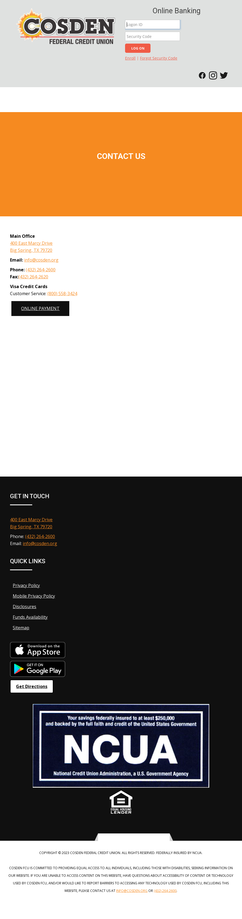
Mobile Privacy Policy (32, 596)
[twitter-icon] (127, 837)
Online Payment (40, 308)
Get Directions (31, 686)
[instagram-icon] (140, 837)
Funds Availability (29, 617)
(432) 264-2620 (33, 277)
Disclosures (23, 607)
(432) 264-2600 (40, 270)
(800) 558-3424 (62, 293)
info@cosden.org (41, 260)
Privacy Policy (25, 585)
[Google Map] (121, 360)
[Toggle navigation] (235, 96)
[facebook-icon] (134, 837)
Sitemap (19, 628)
